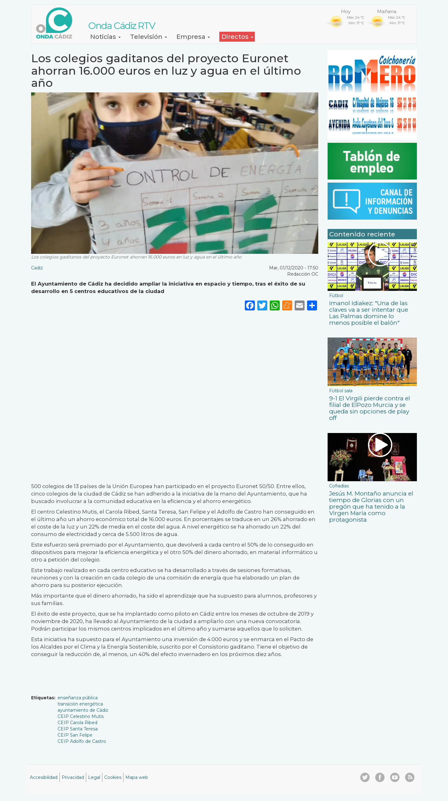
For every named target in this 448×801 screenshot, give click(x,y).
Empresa (193, 36)
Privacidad (73, 777)
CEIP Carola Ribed (77, 722)
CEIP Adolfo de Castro (82, 741)
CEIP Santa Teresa (78, 729)
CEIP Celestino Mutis (81, 716)
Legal (94, 777)
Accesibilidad (44, 777)
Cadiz (37, 268)
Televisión (148, 36)
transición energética (80, 704)
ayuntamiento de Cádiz (83, 710)
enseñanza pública (78, 698)
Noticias (105, 36)
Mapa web (136, 777)
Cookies (112, 777)
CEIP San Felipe (75, 735)
